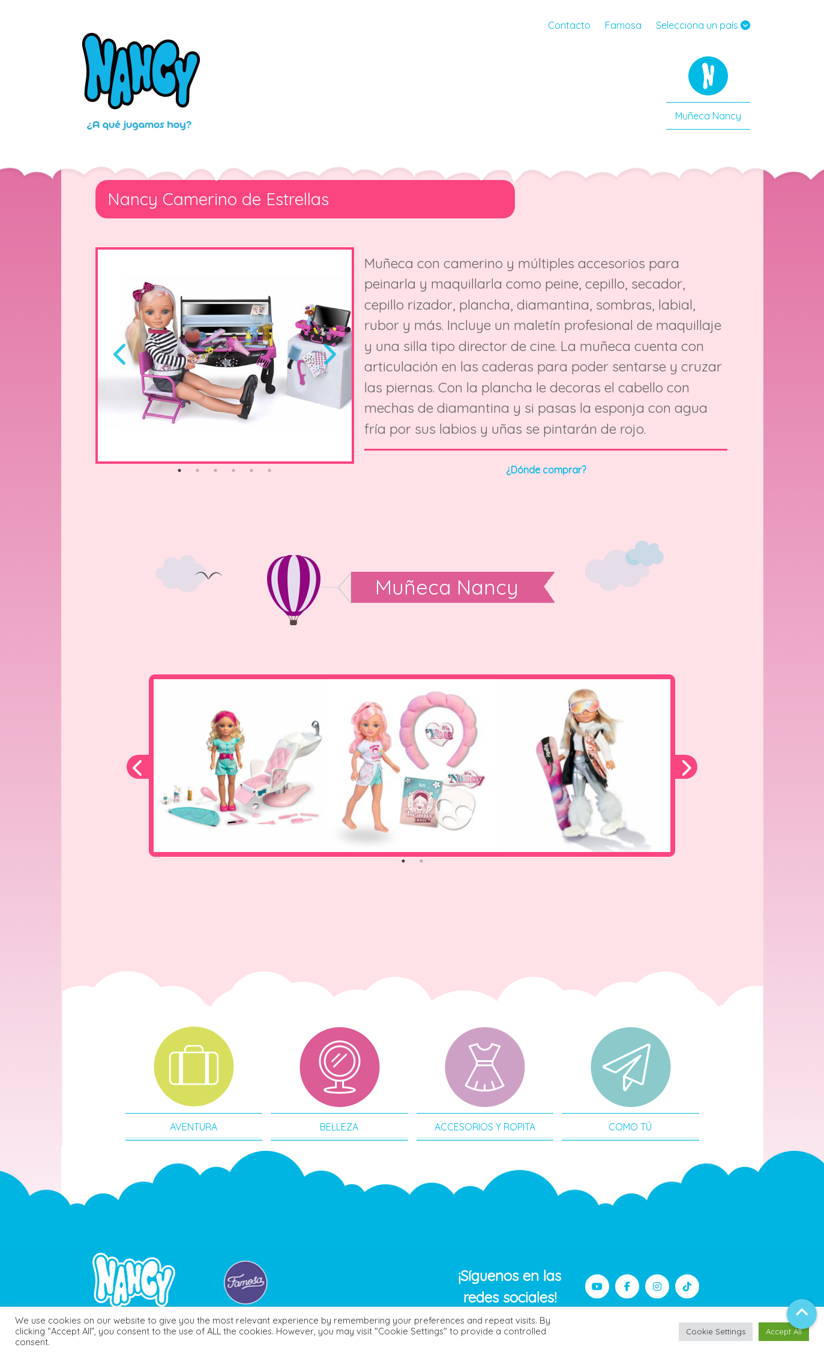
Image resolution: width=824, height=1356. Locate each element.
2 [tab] (197, 470)
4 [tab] (233, 470)
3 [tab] (215, 470)
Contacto (569, 25)
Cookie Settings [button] (715, 1331)
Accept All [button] (784, 1331)
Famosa (623, 25)
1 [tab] (179, 470)
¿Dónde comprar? (546, 470)
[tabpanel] (225, 355)
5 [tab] (251, 470)
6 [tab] (269, 470)
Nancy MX (142, 81)
